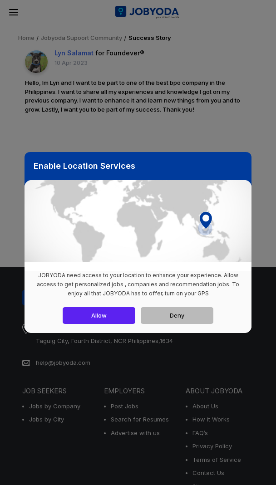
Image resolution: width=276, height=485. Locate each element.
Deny (177, 315)
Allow (99, 315)
